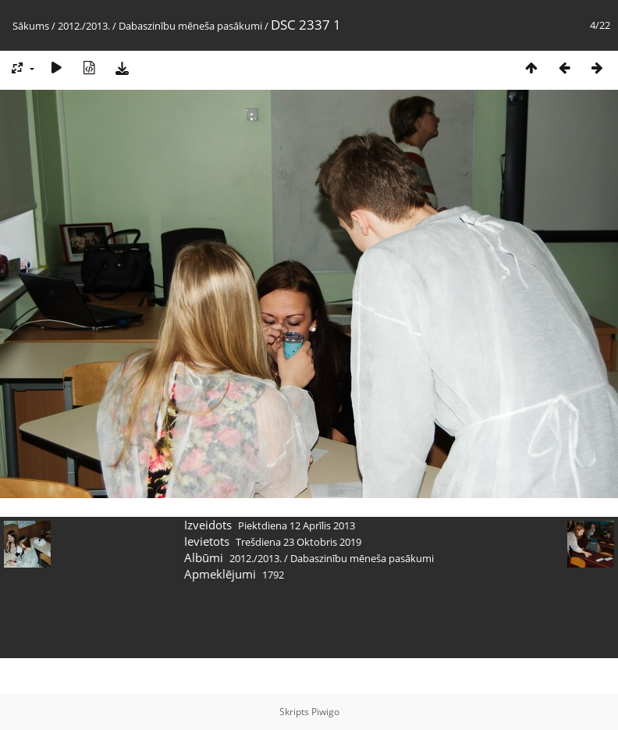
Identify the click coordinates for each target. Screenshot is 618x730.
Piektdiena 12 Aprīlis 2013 (296, 525)
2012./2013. (84, 26)
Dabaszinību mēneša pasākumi (190, 26)
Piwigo (325, 711)
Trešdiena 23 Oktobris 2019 (298, 542)
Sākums (30, 26)
